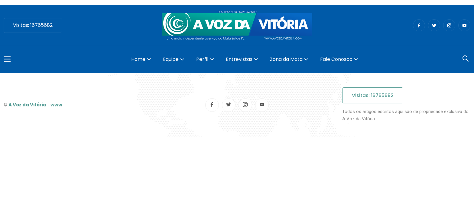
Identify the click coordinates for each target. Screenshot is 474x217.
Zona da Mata (286, 59)
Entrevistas (239, 59)
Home (138, 59)
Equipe (171, 59)
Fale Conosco (336, 59)
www (56, 105)
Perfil (202, 59)
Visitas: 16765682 (33, 25)
